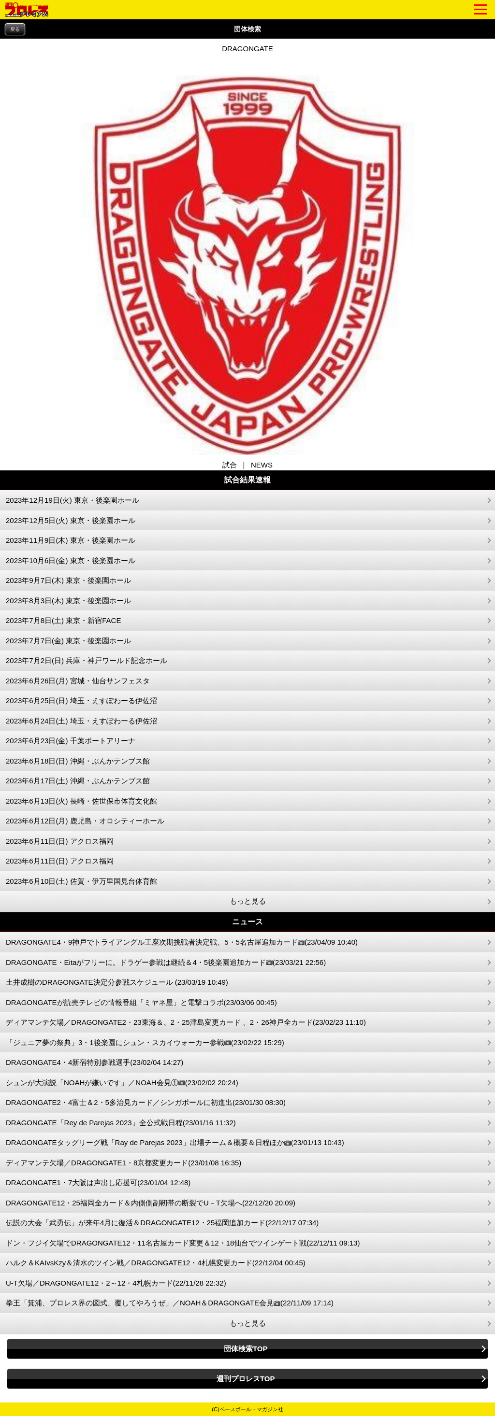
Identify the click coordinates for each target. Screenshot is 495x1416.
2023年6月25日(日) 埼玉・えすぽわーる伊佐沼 (81, 700)
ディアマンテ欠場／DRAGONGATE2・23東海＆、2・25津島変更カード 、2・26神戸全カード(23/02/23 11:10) (186, 1022)
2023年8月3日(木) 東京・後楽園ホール (68, 600)
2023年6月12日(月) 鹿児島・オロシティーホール (85, 821)
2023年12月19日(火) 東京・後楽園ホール (72, 500)
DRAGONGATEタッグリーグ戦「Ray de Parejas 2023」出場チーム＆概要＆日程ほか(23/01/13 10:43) (175, 1142)
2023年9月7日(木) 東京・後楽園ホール (68, 580)
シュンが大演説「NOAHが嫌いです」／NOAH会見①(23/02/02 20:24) (122, 1083)
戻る (15, 29)
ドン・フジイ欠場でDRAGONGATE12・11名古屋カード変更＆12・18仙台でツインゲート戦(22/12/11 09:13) (183, 1243)
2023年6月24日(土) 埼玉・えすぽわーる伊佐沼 (81, 721)
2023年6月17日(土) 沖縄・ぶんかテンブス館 (78, 781)
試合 (229, 465)
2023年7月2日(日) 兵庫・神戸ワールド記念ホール (86, 660)
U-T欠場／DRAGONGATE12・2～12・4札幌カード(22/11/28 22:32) (116, 1283)
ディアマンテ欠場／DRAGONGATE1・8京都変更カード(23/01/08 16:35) (123, 1163)
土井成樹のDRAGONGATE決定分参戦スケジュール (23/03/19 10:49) (117, 982)
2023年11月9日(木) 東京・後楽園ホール (70, 540)
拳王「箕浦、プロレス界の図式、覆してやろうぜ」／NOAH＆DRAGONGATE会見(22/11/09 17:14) (170, 1303)
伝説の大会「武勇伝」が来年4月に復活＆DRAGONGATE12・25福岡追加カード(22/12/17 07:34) (162, 1222)
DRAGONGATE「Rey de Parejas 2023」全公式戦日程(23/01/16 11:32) (121, 1123)
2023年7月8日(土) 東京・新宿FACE (63, 620)
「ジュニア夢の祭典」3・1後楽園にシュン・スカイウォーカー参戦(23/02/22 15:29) (145, 1043)
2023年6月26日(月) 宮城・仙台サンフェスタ (78, 681)
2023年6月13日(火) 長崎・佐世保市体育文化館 (81, 801)
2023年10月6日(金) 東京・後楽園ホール (70, 560)
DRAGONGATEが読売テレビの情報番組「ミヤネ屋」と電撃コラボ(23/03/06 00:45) (141, 1002)
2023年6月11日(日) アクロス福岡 (60, 841)
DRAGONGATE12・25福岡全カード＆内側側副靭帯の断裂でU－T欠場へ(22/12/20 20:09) (150, 1203)
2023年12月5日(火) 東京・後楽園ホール (70, 520)
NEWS (262, 465)
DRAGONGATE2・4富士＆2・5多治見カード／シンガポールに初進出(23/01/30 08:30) (146, 1102)
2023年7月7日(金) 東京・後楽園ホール (68, 641)
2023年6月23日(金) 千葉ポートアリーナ (70, 740)
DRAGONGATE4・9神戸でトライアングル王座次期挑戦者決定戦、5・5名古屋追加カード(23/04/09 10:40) (182, 942)
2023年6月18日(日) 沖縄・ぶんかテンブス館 (78, 761)
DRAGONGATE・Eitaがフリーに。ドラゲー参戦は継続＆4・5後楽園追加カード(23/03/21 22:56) (166, 962)
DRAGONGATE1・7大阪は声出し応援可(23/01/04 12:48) (98, 1182)
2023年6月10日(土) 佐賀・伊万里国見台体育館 (81, 881)
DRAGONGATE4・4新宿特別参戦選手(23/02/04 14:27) (94, 1062)
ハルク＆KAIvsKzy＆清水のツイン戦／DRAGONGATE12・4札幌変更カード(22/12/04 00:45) (156, 1263)
